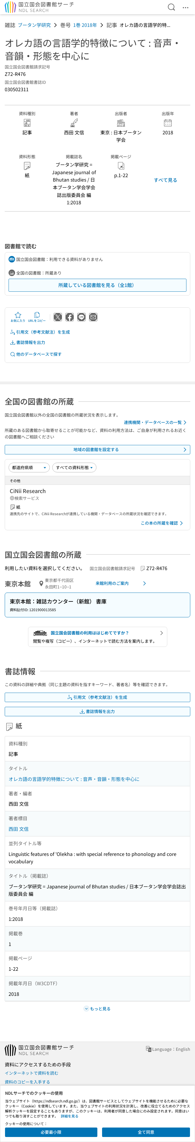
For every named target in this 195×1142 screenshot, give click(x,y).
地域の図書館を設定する (131, 449)
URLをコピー (37, 317)
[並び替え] (29, 467)
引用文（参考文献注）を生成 (40, 332)
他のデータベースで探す (36, 354)
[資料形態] (74, 467)
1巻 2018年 (85, 24)
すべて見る (165, 179)
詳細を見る (69, 1115)
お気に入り (18, 317)
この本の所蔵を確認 (163, 523)
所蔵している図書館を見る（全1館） (97, 284)
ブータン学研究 (34, 24)
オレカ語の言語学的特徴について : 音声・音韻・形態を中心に (74, 778)
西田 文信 (19, 828)
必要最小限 (51, 1132)
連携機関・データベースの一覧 (156, 422)
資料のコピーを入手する (27, 1082)
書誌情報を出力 (27, 342)
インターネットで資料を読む (31, 1073)
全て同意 (146, 1132)
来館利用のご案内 (122, 583)
